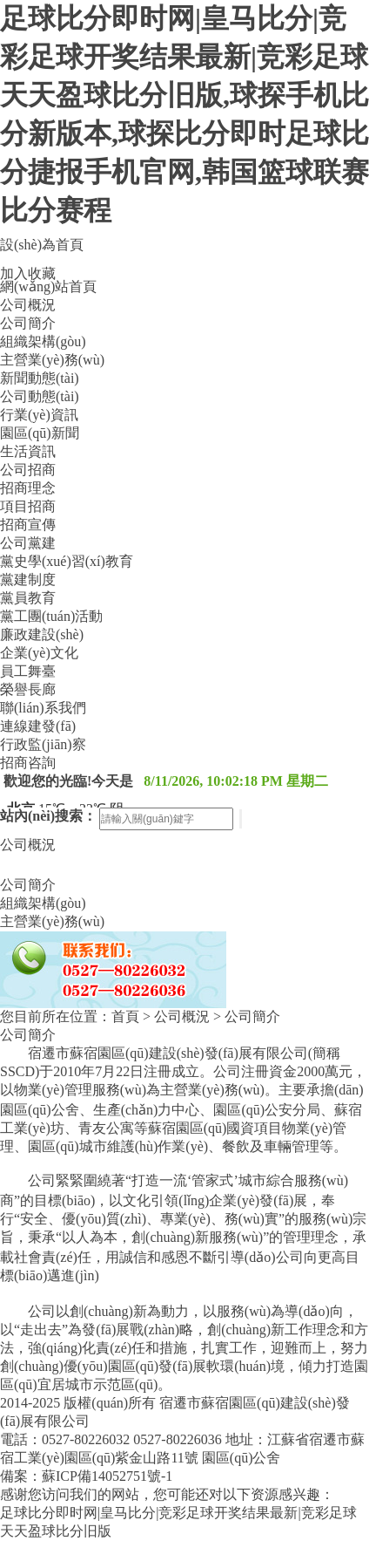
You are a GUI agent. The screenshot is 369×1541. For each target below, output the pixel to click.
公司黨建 (28, 542)
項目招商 (28, 506)
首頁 (125, 1016)
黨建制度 (28, 579)
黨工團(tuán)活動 (51, 616)
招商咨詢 (28, 762)
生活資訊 (28, 451)
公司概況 (28, 304)
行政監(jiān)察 (43, 744)
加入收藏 (28, 273)
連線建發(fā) (38, 726)
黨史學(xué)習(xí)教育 (66, 561)
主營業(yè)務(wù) (52, 359)
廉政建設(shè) (42, 634)
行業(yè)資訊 (39, 414)
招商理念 (28, 488)
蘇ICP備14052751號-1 (107, 1476)
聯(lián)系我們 (43, 707)
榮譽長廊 (28, 689)
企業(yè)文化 (39, 652)
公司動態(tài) (39, 396)
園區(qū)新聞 (39, 433)
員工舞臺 (28, 671)
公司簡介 (28, 323)
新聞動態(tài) (39, 378)
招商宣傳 (28, 524)
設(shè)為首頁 (42, 244)
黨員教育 (28, 597)
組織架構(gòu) (43, 341)
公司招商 (28, 469)
